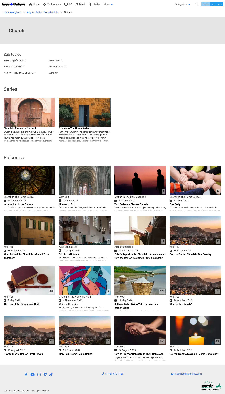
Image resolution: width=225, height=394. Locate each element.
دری (213, 4)
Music (80, 4)
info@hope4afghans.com (186, 373)
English (206, 4)
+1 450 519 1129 (112, 373)
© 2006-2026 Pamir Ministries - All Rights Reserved (26, 391)
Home (34, 4)
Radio (95, 4)
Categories (181, 4)
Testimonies (52, 4)
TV (68, 4)
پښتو (220, 4)
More (106, 4)
